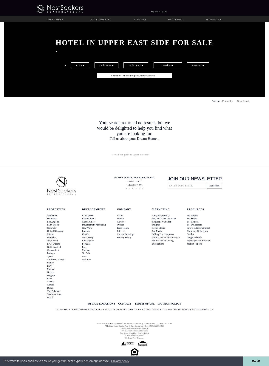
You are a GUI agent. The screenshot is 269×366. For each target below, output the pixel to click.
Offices (120, 224)
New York (87, 227)
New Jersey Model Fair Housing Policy (134, 333)
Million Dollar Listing (163, 240)
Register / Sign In (159, 11)
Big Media (157, 231)
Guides (190, 234)
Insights (156, 224)
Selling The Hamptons (163, 234)
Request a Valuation (161, 221)
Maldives (86, 259)
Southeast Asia (54, 294)
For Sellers (192, 218)
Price (80, 65)
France (50, 262)
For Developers (194, 224)
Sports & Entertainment (198, 227)
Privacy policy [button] (120, 361)
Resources (214, 19)
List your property (161, 215)
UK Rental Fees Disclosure (134, 338)
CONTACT (125, 303)
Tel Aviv (86, 253)
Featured (227, 101)
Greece (50, 272)
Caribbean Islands (56, 259)
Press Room (123, 227)
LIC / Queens (53, 243)
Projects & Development (164, 218)
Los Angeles (53, 221)
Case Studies (88, 221)
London (85, 231)
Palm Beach (53, 224)
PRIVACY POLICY (169, 303)
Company (140, 19)
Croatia (50, 281)
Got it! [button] (256, 361)
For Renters (192, 221)
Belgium (51, 275)
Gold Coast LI (54, 246)
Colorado (51, 227)
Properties (56, 19)
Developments (99, 19)
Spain (50, 256)
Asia (84, 256)
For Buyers (192, 215)
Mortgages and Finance (198, 240)
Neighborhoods (194, 237)
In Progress (87, 215)
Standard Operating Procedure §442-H (134, 328)
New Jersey (52, 240)
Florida (85, 234)
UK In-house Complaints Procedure (134, 331)
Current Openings (125, 234)
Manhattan (52, 215)
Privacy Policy (124, 237)
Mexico (51, 269)
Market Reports (194, 243)
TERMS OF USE (144, 303)
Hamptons (52, 218)
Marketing (175, 19)
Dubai (50, 287)
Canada (50, 284)
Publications (158, 243)
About (120, 215)
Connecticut (53, 250)
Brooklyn (51, 237)
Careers (120, 221)
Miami (50, 234)
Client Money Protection (134, 336)
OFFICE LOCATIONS (101, 303)
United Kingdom (55, 231)
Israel (49, 278)
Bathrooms (136, 65)
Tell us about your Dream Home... (134, 138)
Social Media (158, 227)
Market (168, 65)
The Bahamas (53, 291)
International (88, 218)
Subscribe (214, 185)
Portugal (51, 253)
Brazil (50, 297)
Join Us (120, 231)
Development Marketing (94, 224)
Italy (49, 265)
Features (198, 65)
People (120, 218)
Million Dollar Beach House (166, 237)
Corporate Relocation (197, 231)
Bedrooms (106, 65)
